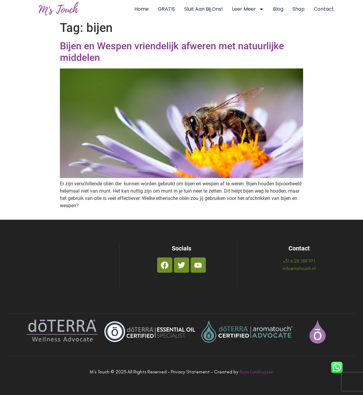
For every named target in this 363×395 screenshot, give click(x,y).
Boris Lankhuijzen (257, 372)
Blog (278, 8)
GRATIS (166, 8)
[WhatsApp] (337, 368)
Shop (298, 8)
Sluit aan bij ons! (203, 8)
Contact (324, 8)
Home (141, 8)
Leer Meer (248, 9)
